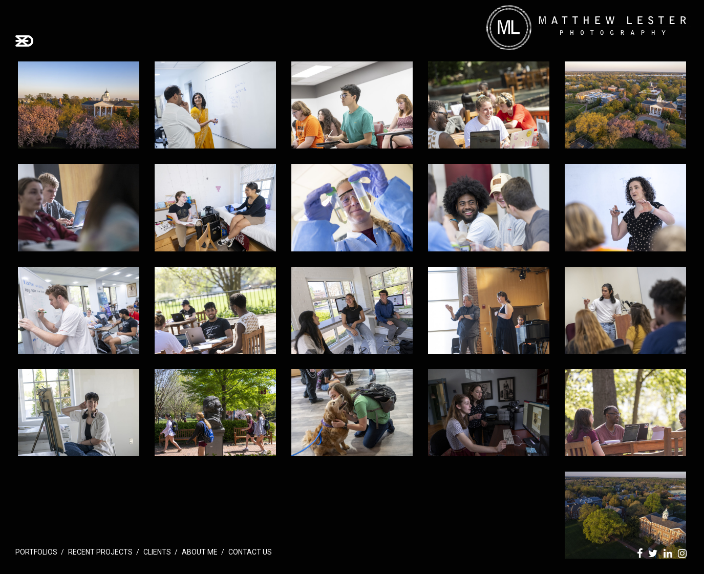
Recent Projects (100, 552)
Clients (157, 552)
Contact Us (250, 552)
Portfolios (36, 552)
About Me (200, 552)
